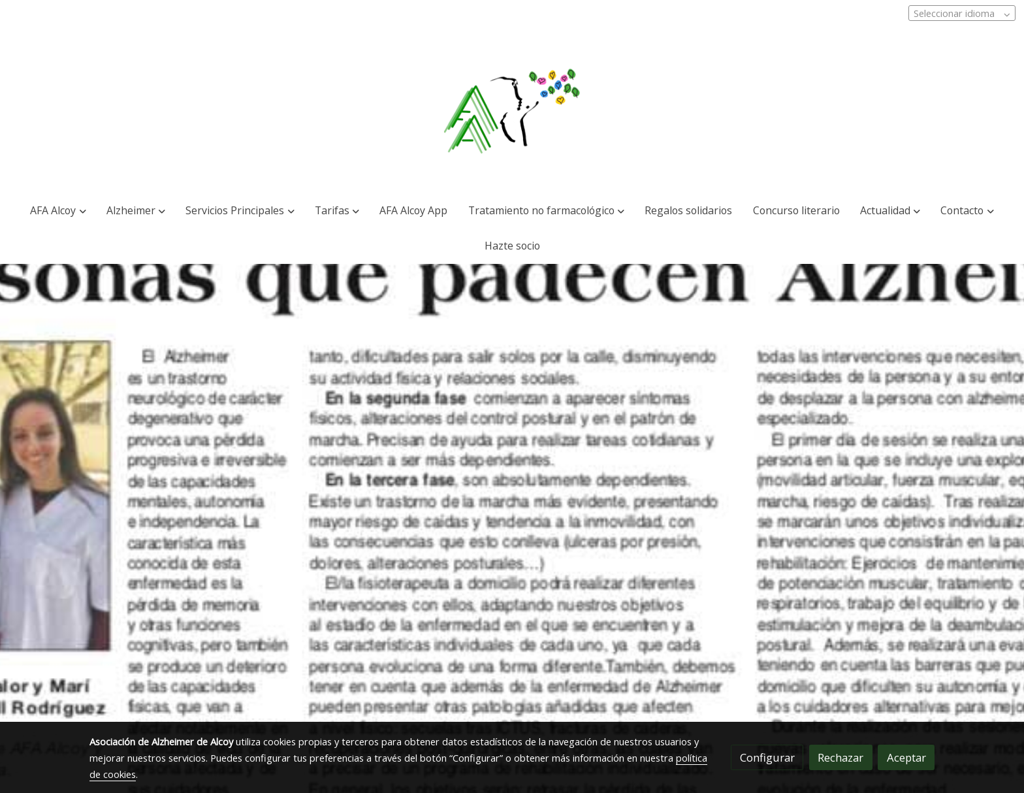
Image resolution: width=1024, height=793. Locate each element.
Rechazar (840, 757)
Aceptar (906, 757)
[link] (512, 111)
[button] (58, 211)
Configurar (767, 757)
